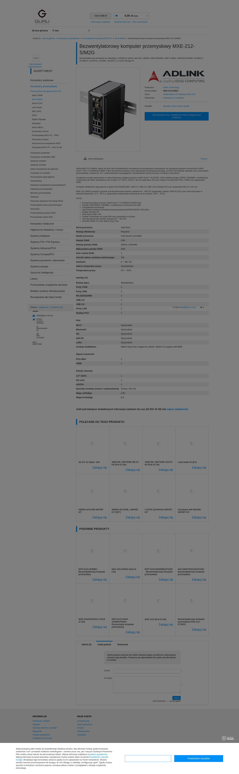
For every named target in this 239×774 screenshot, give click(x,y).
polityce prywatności (98, 754)
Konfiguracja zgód (148, 758)
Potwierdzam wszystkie (199, 758)
